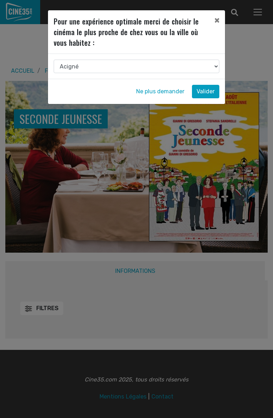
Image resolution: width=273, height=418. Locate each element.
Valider (206, 91)
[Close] (217, 20)
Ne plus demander (160, 91)
